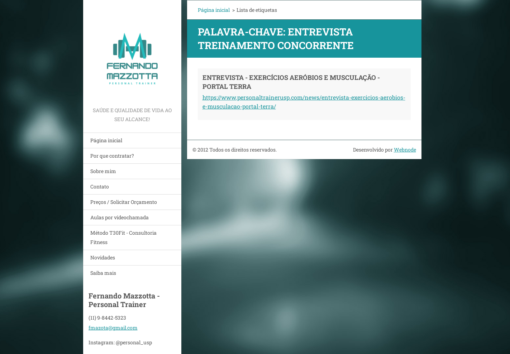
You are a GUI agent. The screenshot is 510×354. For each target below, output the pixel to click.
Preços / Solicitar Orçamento (123, 201)
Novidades (102, 257)
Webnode (405, 149)
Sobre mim (103, 171)
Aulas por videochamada (119, 217)
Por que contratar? (112, 155)
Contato (99, 186)
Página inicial (106, 140)
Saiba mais (103, 272)
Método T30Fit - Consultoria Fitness (123, 237)
